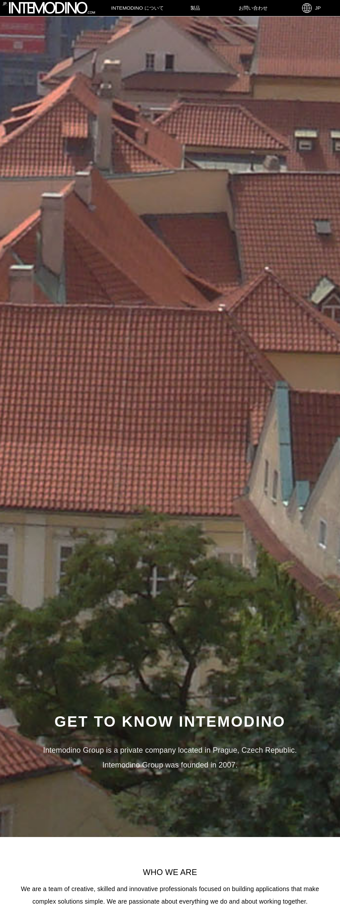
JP (311, 8)
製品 (195, 8)
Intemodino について (137, 8)
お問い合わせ (253, 8)
